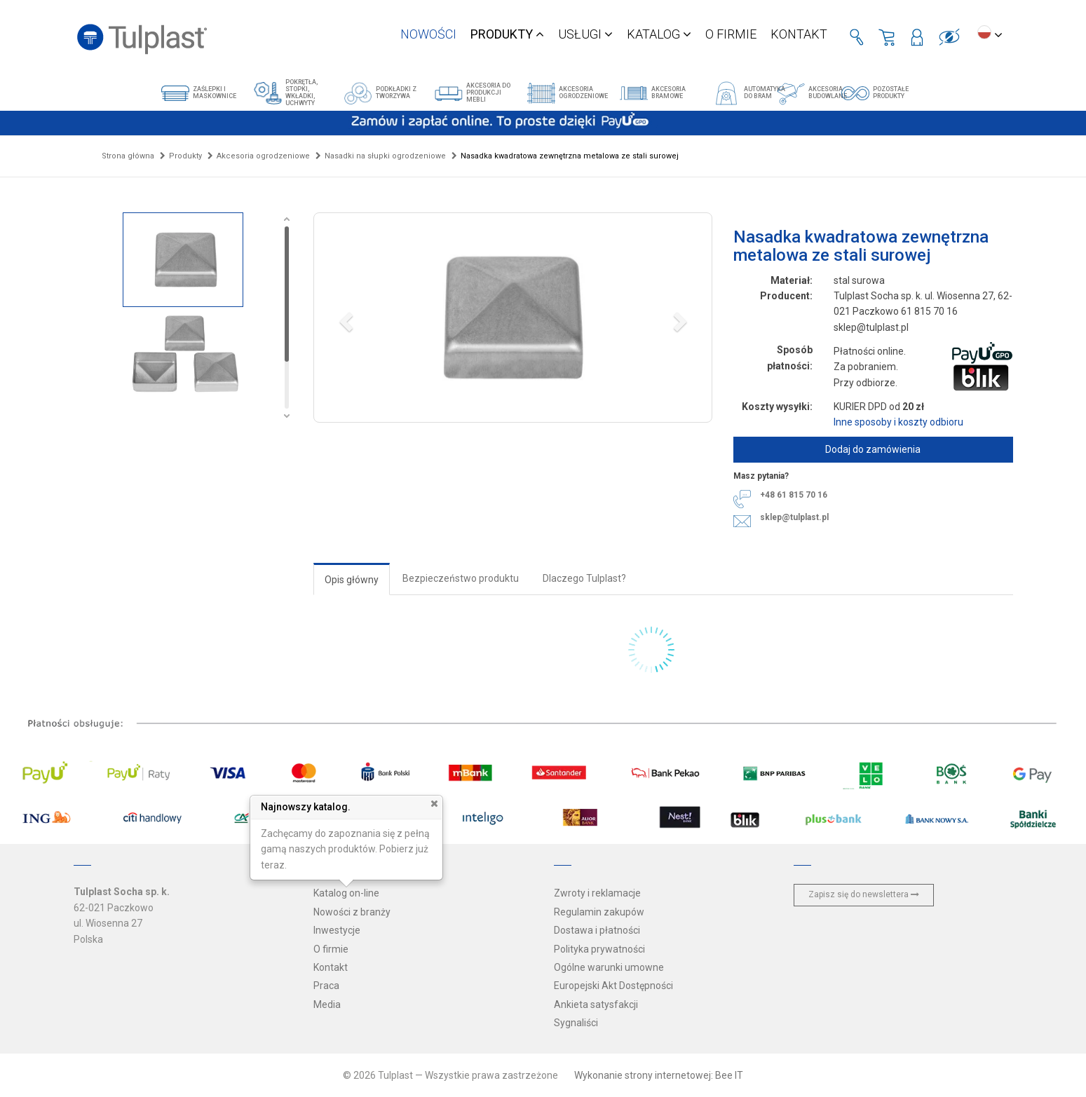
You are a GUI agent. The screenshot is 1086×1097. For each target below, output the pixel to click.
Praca (326, 985)
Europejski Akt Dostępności (613, 985)
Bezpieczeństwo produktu (460, 578)
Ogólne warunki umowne (609, 967)
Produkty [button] (507, 34)
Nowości (428, 34)
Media (327, 1004)
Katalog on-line (346, 893)
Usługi (585, 34)
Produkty (185, 156)
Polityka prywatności (599, 949)
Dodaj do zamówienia (873, 449)
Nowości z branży (352, 912)
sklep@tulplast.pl (794, 517)
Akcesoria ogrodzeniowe (263, 156)
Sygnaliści (576, 1022)
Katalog (659, 34)
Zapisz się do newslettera (863, 894)
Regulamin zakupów (599, 912)
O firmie (730, 34)
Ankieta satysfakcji (596, 1004)
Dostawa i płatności (597, 930)
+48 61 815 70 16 (793, 495)
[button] (513, 317)
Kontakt (799, 34)
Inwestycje (336, 930)
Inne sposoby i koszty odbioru (898, 422)
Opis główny (352, 579)
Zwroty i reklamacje (597, 893)
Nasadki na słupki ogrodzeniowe (385, 156)
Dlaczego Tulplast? (584, 578)
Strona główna (128, 156)
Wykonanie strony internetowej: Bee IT (658, 1075)
